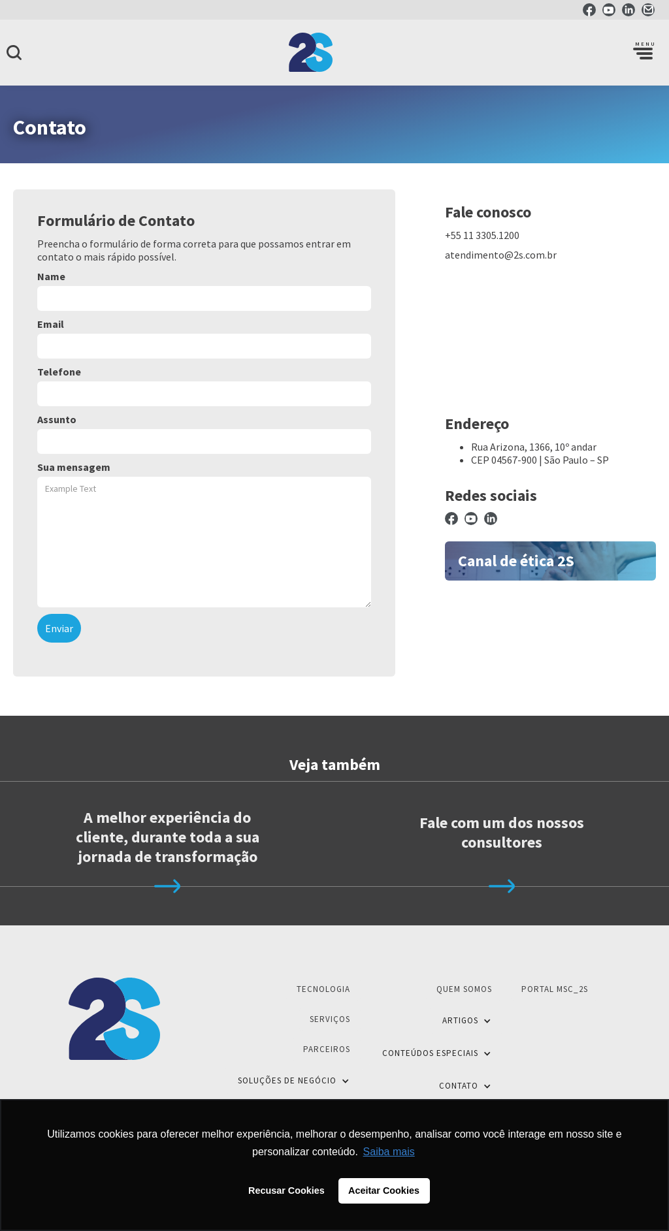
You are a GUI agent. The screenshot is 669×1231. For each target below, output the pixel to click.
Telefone (59, 371)
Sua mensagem (73, 466)
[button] (642, 52)
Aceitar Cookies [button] (383, 1190)
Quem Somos (464, 989)
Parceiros (326, 1049)
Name (51, 276)
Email (50, 323)
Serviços (330, 1019)
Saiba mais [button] (389, 1151)
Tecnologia (323, 989)
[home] (334, 52)
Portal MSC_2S (554, 989)
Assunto (56, 419)
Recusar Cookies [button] (286, 1190)
